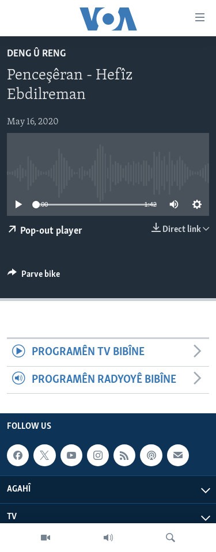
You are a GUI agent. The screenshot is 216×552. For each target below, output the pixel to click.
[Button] (33, 277)
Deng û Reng (36, 53)
